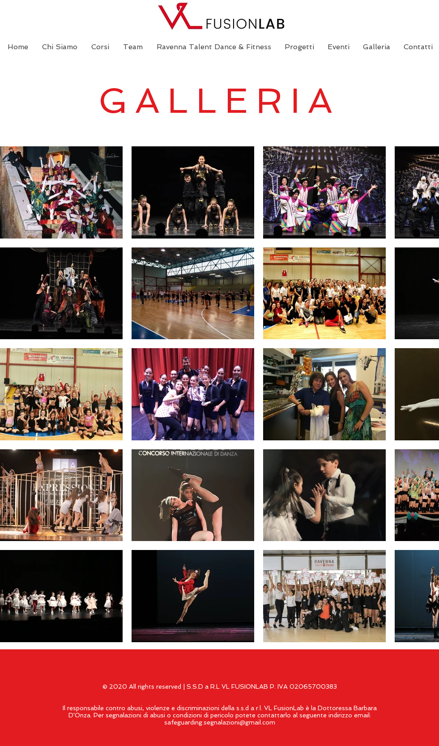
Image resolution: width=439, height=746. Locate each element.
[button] (299, 47)
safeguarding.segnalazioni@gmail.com (219, 722)
